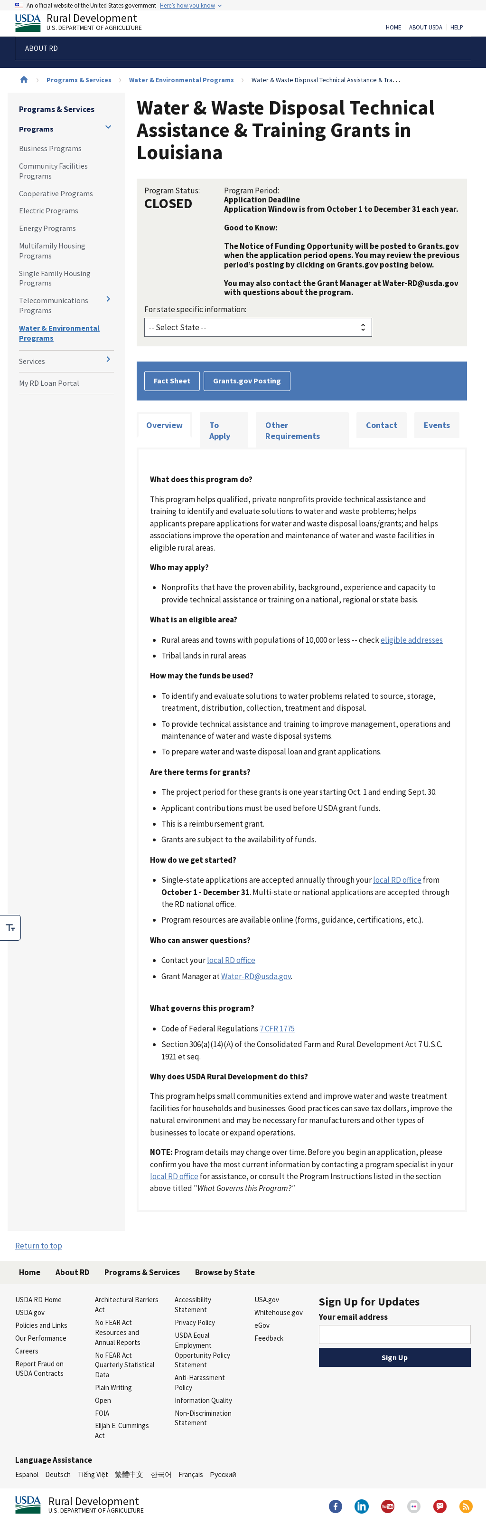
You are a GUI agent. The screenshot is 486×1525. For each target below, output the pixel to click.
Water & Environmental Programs (181, 80)
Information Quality (203, 1400)
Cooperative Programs (56, 193)
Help (456, 27)
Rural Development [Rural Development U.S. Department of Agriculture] (86, 24)
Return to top (38, 1245)
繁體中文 (129, 1474)
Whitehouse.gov (278, 1312)
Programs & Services (79, 80)
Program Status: (172, 190)
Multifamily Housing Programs (52, 250)
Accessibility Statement (193, 1304)
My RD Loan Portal (49, 383)
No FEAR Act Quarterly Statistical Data (124, 1365)
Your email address (353, 1317)
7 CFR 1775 (277, 1028)
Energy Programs (47, 228)
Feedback (268, 1338)
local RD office (397, 880)
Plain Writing (113, 1387)
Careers (26, 1350)
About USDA (425, 27)
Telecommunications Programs (53, 305)
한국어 (161, 1474)
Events (437, 424)
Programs (36, 128)
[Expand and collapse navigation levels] (108, 127)
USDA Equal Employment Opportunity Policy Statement (202, 1350)
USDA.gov (30, 1312)
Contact (381, 424)
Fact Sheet (172, 380)
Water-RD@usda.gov (256, 976)
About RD (72, 1272)
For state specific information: (195, 309)
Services (32, 361)
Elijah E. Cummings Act (122, 1430)
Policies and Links (41, 1325)
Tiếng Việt (93, 1474)
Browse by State (225, 1272)
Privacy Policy (195, 1322)
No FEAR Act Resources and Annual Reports (117, 1332)
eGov (262, 1325)
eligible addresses (412, 640)
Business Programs (50, 148)
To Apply (219, 430)
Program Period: (251, 190)
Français (190, 1474)
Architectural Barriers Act (127, 1304)
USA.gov (266, 1299)
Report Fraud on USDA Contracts (39, 1368)
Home (393, 27)
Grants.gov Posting (247, 380)
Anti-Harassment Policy (200, 1382)
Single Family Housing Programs (55, 278)
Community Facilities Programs (53, 171)
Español (26, 1474)
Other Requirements (292, 430)
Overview (164, 424)
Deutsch (58, 1474)
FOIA (102, 1413)
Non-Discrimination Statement (203, 1418)
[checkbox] (10, 928)
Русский (223, 1474)
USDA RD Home (38, 1299)
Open (103, 1400)
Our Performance (40, 1338)
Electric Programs (48, 210)
